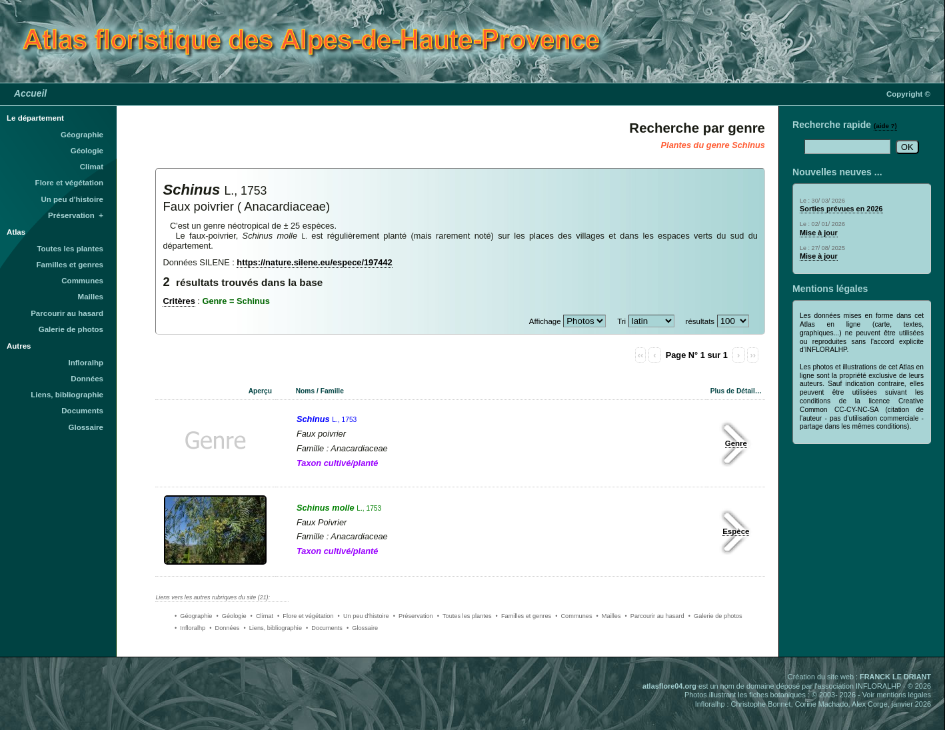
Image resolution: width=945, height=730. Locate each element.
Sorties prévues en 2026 (841, 209)
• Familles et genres (524, 616)
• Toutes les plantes (464, 616)
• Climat (262, 616)
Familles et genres (70, 265)
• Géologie (231, 616)
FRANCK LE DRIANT (895, 677)
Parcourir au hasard (67, 313)
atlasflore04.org (669, 686)
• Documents (324, 628)
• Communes (573, 616)
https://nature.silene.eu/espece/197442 (314, 262)
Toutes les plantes (70, 249)
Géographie (82, 135)
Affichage (545, 321)
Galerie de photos (71, 329)
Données (87, 379)
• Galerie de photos (715, 616)
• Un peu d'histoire (363, 616)
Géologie (87, 151)
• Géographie (193, 616)
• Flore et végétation (305, 616)
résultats (700, 321)
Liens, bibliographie (67, 395)
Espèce (735, 531)
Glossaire (86, 427)
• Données (224, 628)
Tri (621, 321)
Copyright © (908, 94)
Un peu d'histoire (72, 199)
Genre (736, 443)
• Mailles (608, 616)
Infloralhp (86, 363)
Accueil (30, 93)
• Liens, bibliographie (272, 628)
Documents (82, 411)
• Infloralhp (190, 628)
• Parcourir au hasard (654, 616)
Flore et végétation (69, 183)
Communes (82, 281)
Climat (91, 167)
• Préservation (413, 616)
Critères (179, 301)
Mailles (90, 297)
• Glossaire (362, 628)
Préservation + (75, 215)
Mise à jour (819, 233)
